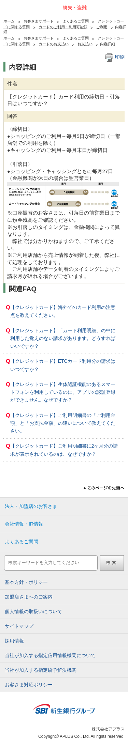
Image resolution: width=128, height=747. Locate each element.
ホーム (9, 21)
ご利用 (102, 27)
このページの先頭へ (104, 488)
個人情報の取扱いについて (33, 611)
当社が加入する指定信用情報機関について (50, 655)
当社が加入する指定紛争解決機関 (40, 670)
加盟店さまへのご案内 (29, 597)
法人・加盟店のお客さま (31, 506)
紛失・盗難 (75, 7)
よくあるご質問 (75, 21)
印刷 (115, 57)
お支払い (85, 44)
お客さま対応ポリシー (29, 684)
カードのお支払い (54, 44)
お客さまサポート (39, 21)
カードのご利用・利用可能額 (63, 27)
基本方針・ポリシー (26, 582)
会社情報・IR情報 (24, 524)
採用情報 (14, 640)
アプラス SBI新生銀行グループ (18, 10)
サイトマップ (19, 626)
